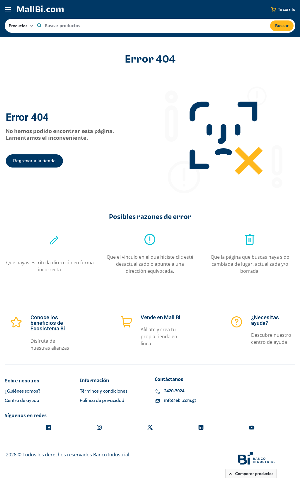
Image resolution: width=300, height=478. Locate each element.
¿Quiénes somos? (22, 391)
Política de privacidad (102, 400)
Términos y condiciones (103, 391)
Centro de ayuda (22, 400)
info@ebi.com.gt (180, 400)
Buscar (282, 25)
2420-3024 (174, 391)
